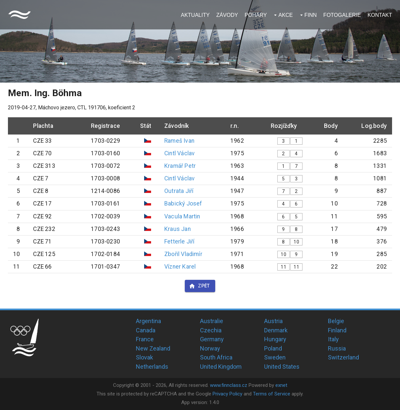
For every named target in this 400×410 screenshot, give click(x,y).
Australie (211, 320)
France (145, 339)
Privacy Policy (227, 394)
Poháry (256, 15)
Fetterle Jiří (179, 241)
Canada (145, 330)
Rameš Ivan (179, 140)
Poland (273, 348)
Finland (337, 330)
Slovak (144, 357)
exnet (281, 385)
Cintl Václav (179, 153)
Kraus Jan (177, 229)
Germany (212, 339)
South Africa (216, 357)
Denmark (276, 330)
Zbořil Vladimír (183, 254)
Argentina (148, 320)
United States (282, 366)
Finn (310, 15)
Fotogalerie (342, 15)
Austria (273, 320)
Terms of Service (271, 394)
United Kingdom (221, 366)
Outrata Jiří (178, 191)
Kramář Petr (180, 166)
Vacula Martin (182, 216)
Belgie (336, 320)
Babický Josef (183, 203)
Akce (285, 15)
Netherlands (152, 366)
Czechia (210, 330)
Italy (333, 339)
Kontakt (380, 15)
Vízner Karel (180, 266)
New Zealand (153, 348)
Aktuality (195, 15)
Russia (337, 348)
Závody (227, 15)
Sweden (275, 357)
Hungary (275, 339)
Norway (210, 348)
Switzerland (343, 357)
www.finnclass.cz (228, 385)
